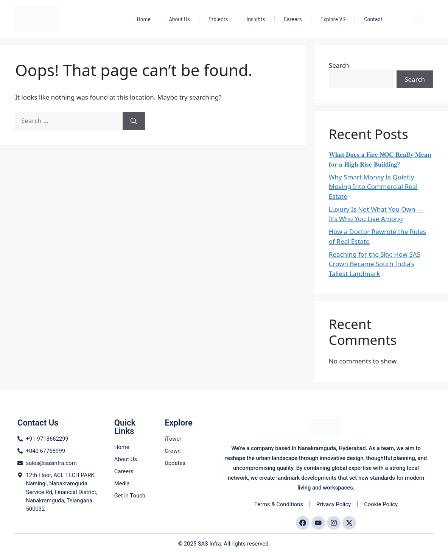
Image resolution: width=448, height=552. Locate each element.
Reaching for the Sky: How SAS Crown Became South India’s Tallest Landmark (374, 264)
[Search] (134, 121)
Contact (373, 18)
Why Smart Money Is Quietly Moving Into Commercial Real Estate (373, 187)
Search (339, 65)
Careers (293, 18)
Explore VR (332, 18)
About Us (179, 18)
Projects (218, 18)
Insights (255, 18)
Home (144, 18)
